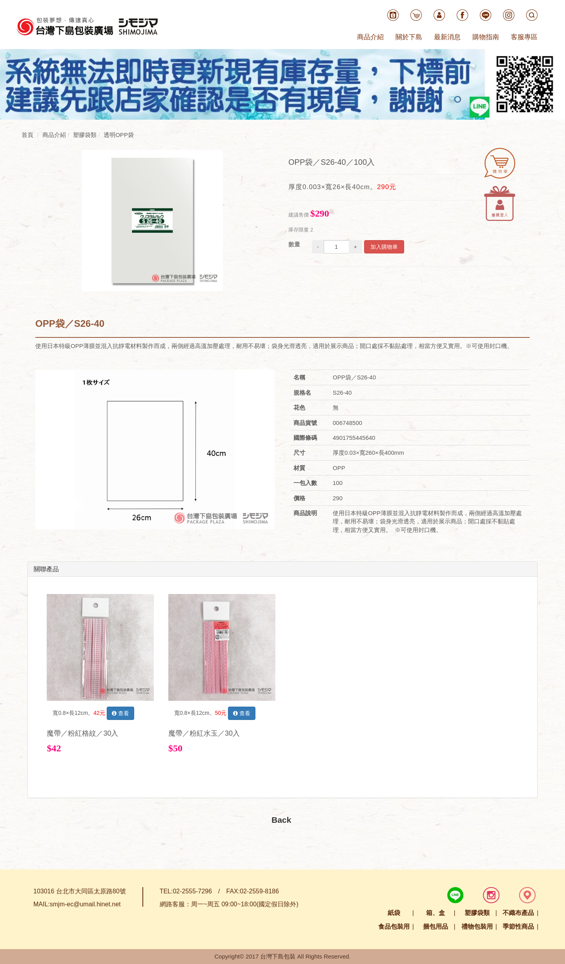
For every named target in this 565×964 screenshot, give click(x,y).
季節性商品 (518, 926)
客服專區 (524, 37)
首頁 (27, 134)
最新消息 (447, 37)
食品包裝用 (394, 926)
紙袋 (394, 912)
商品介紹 (370, 37)
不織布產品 (518, 912)
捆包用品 (435, 926)
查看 (120, 713)
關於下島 (409, 37)
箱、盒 (435, 912)
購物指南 (485, 37)
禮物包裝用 (477, 926)
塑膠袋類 (477, 912)
